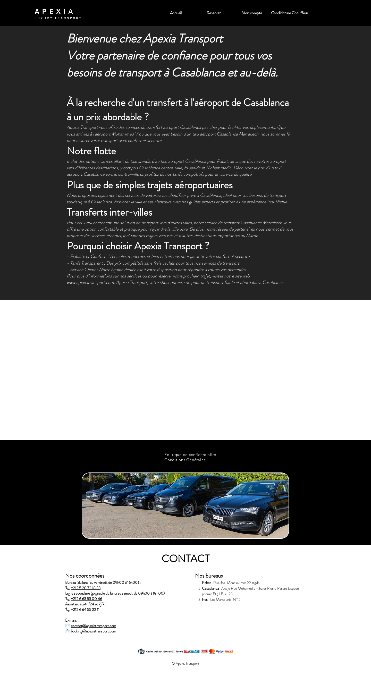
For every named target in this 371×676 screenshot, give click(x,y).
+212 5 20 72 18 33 (85, 588)
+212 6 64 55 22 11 (85, 609)
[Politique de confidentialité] (190, 454)
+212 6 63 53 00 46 (86, 599)
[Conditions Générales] (185, 459)
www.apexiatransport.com (90, 282)
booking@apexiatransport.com (93, 631)
